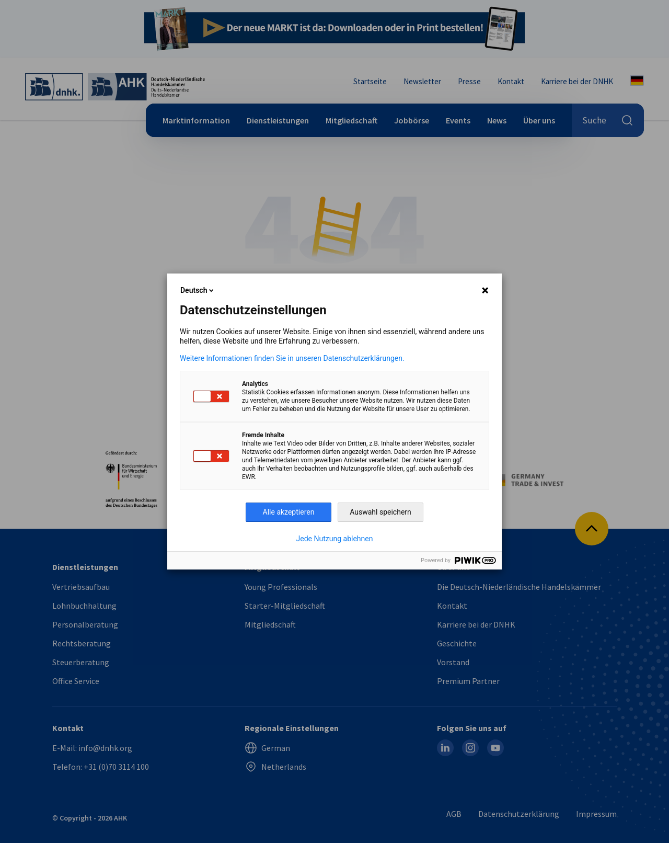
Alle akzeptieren (289, 512)
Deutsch (197, 290)
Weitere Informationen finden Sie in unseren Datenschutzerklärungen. (292, 358)
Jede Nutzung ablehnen (334, 538)
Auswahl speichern (380, 512)
